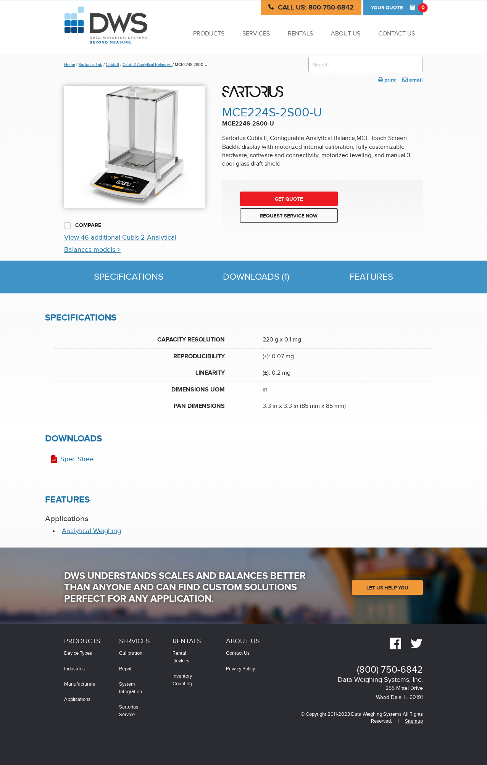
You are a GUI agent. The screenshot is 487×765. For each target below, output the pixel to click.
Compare (82, 225)
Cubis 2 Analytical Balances (148, 64)
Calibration (130, 653)
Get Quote (289, 199)
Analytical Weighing (91, 531)
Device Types (78, 653)
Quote (397, 7)
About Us (345, 33)
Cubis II (112, 64)
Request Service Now (289, 216)
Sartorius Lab (90, 64)
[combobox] (365, 64)
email (412, 80)
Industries (74, 669)
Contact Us (396, 33)
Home (69, 64)
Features (371, 277)
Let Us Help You (387, 588)
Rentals (300, 33)
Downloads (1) (256, 277)
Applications (77, 699)
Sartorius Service (128, 711)
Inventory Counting (182, 680)
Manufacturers (79, 684)
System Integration (130, 688)
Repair (126, 669)
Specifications (128, 277)
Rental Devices (181, 657)
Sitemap (414, 721)
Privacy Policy (240, 669)
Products (208, 33)
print (387, 80)
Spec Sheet (77, 459)
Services (256, 33)
